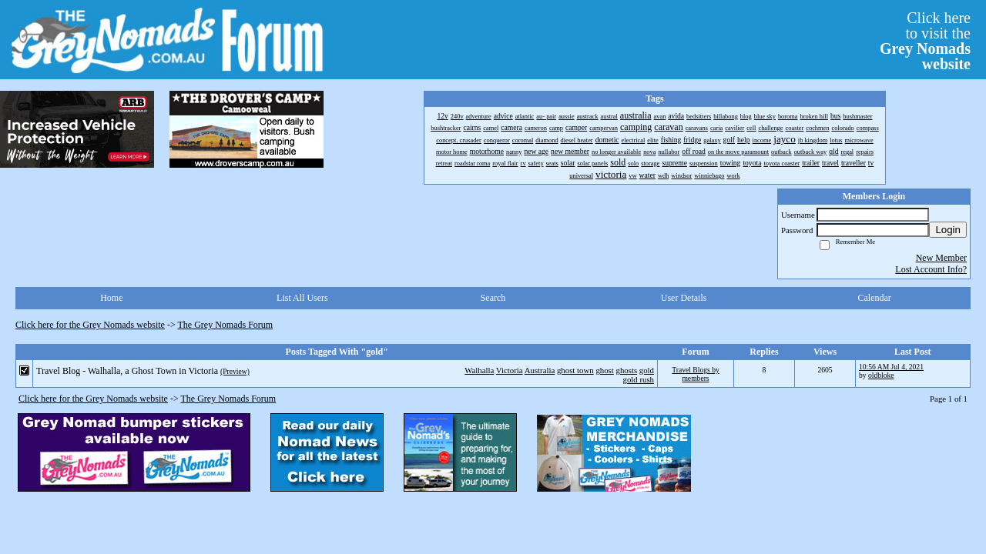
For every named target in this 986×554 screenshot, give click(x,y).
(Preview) (235, 371)
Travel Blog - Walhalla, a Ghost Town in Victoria (127, 370)
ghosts (626, 370)
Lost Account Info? (931, 269)
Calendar (874, 297)
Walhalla (479, 370)
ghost (604, 370)
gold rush (639, 379)
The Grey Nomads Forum (225, 324)
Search (493, 297)
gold (646, 370)
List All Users (302, 297)
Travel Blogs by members (695, 373)
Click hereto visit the (925, 40)
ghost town (575, 370)
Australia (540, 370)
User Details (684, 297)
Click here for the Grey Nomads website (90, 324)
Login (948, 229)
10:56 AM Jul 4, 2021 (891, 366)
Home (111, 297)
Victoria (509, 370)
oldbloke (881, 375)
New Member (941, 257)
